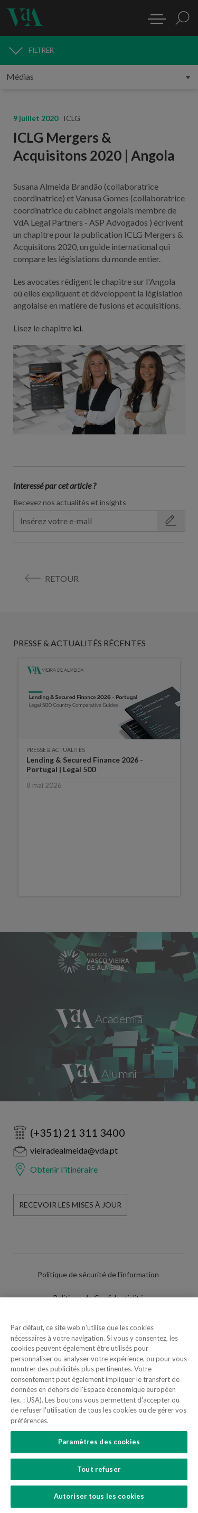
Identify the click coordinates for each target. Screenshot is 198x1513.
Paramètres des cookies (99, 1441)
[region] (99, 1405)
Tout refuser (99, 1469)
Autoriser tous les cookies (99, 1496)
